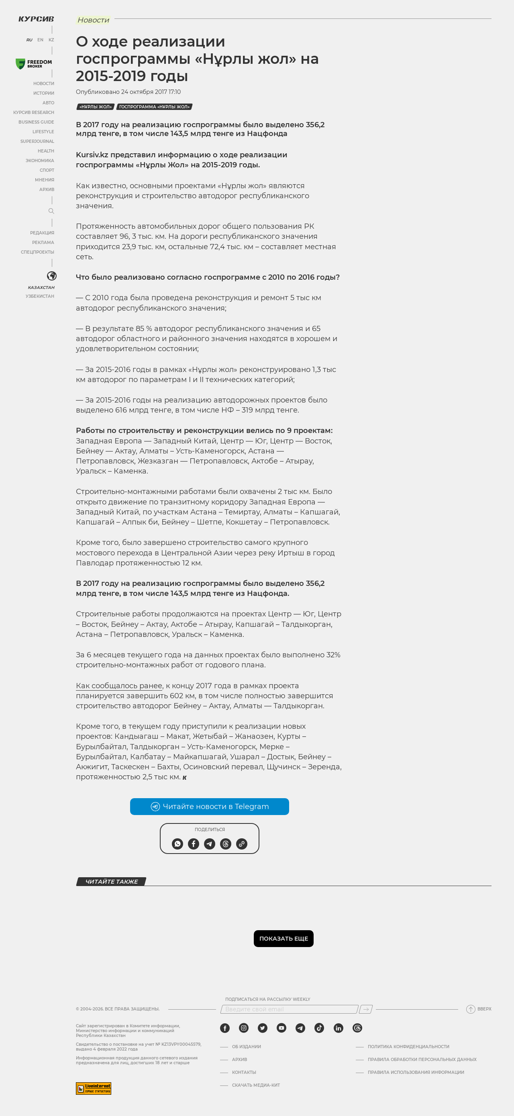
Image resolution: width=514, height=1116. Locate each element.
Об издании (246, 1047)
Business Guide (36, 122)
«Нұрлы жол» (96, 107)
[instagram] (244, 1028)
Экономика (40, 160)
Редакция (42, 233)
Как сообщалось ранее (119, 685)
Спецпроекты (37, 252)
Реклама (43, 242)
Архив (46, 189)
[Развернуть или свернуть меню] (51, 211)
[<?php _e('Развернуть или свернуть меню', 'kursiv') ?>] (52, 276)
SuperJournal (37, 141)
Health (46, 151)
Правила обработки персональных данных (422, 1059)
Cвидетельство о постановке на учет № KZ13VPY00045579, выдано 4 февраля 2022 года (138, 1047)
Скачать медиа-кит (256, 1085)
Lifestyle (43, 131)
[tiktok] (319, 1028)
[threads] (357, 1028)
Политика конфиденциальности (408, 1047)
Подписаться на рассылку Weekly (267, 999)
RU (29, 40)
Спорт (47, 170)
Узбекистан (40, 296)
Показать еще (283, 938)
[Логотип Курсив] (36, 19)
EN (40, 40)
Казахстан (41, 287)
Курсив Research (33, 112)
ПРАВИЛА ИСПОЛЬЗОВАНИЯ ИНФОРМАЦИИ (416, 1072)
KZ (51, 40)
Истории (43, 93)
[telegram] (300, 1028)
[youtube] (281, 1028)
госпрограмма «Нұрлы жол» (154, 107)
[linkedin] (338, 1028)
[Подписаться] (366, 1009)
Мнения (44, 180)
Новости (43, 83)
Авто (48, 103)
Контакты (244, 1072)
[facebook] (225, 1028)
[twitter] (262, 1028)
